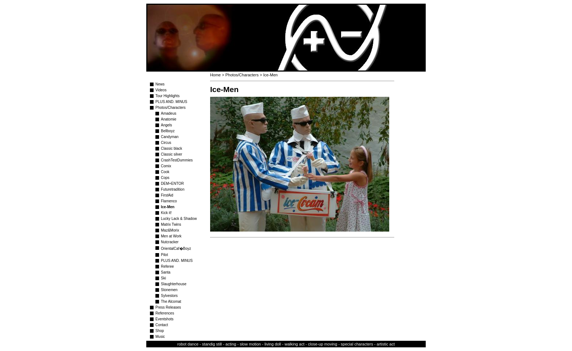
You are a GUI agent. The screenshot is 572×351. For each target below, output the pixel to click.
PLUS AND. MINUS (171, 102)
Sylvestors (169, 296)
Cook (165, 172)
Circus (166, 143)
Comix (166, 166)
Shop (159, 331)
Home (215, 75)
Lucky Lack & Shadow (179, 219)
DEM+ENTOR (172, 184)
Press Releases (168, 307)
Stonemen (169, 290)
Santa (165, 272)
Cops (165, 178)
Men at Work (171, 236)
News (160, 84)
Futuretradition (172, 189)
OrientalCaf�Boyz (176, 249)
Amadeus (168, 113)
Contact (161, 325)
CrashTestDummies (177, 160)
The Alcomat (171, 302)
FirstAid (167, 195)
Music (160, 337)
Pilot (164, 255)
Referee (167, 266)
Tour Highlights (167, 96)
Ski (163, 278)
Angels (166, 125)
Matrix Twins (171, 224)
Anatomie (168, 119)
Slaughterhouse (173, 284)
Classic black (171, 148)
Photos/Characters (170, 108)
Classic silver (171, 154)
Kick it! (166, 213)
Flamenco (169, 201)
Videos (160, 90)
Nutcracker (169, 242)
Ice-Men (167, 207)
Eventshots (164, 319)
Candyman (169, 137)
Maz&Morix (170, 230)
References (164, 313)
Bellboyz (168, 131)
